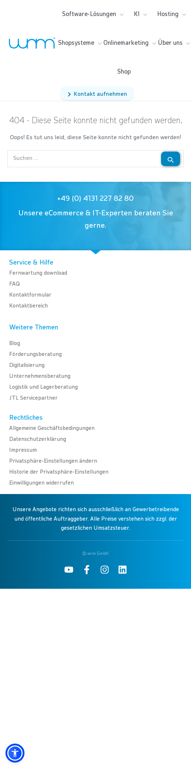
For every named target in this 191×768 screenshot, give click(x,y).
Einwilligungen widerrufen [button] (41, 483)
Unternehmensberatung (39, 376)
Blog (14, 343)
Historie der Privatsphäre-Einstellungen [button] (58, 472)
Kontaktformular (30, 295)
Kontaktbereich (28, 306)
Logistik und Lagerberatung (43, 387)
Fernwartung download (38, 273)
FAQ (14, 284)
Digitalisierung (27, 365)
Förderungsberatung (35, 354)
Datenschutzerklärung (37, 439)
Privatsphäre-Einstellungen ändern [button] (53, 461)
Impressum (23, 450)
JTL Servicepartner (33, 398)
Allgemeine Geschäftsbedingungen (52, 428)
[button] (15, 753)
